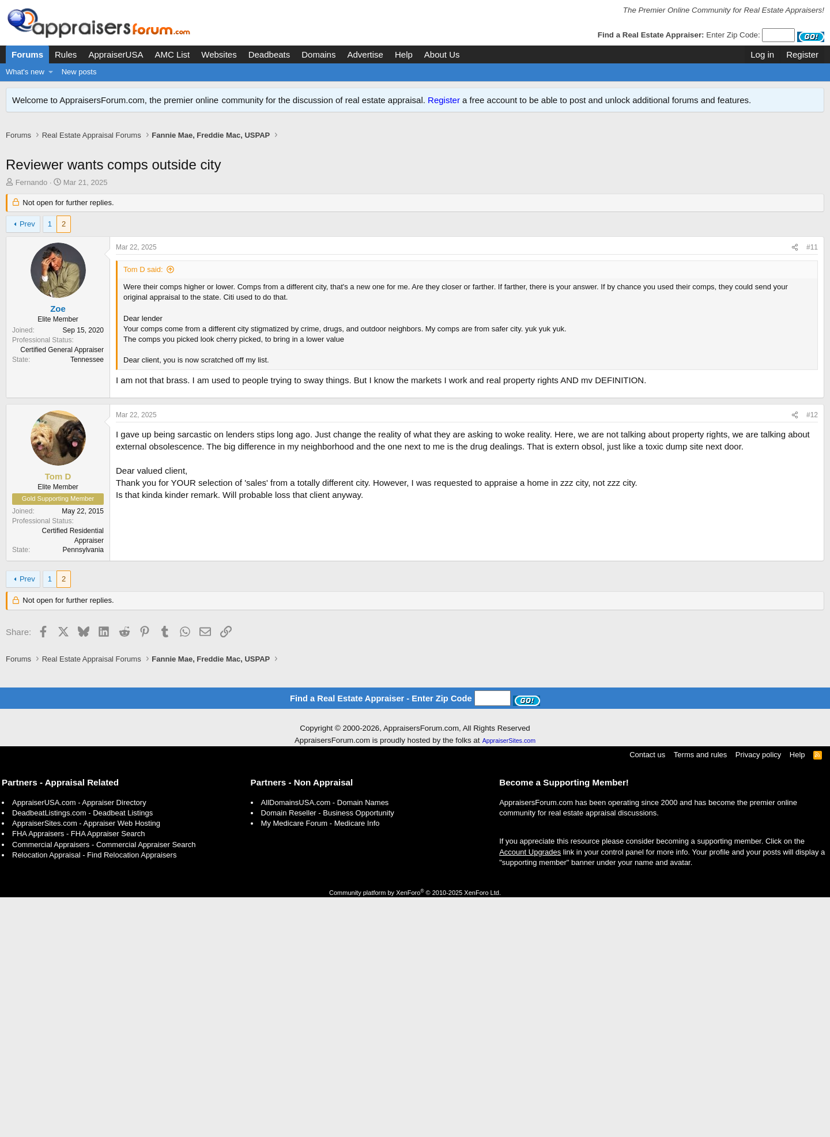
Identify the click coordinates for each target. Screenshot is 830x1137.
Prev (27, 236)
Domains (318, 54)
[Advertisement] (415, 154)
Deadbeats (269, 54)
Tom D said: (143, 281)
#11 (812, 259)
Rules (66, 54)
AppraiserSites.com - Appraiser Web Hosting (86, 1063)
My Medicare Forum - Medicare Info (320, 1063)
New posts (79, 71)
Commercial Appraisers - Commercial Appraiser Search (104, 1084)
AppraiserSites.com (508, 980)
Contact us (647, 994)
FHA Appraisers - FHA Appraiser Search (78, 1073)
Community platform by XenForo (415, 1132)
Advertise (365, 54)
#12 (812, 594)
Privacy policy (758, 994)
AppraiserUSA (115, 54)
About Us (442, 54)
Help (404, 54)
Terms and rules (700, 994)
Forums (27, 54)
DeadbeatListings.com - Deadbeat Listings (82, 1052)
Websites (218, 54)
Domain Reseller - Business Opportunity (327, 1052)
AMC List (172, 54)
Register (444, 100)
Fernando (32, 194)
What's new (25, 71)
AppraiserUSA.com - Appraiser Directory (79, 1042)
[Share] (794, 259)
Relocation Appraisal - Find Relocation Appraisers (94, 1094)
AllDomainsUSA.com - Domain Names (325, 1042)
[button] (51, 72)
